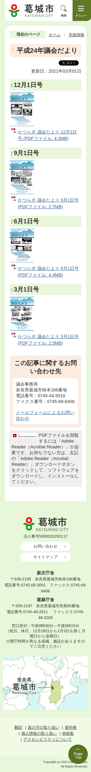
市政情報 (76, 35)
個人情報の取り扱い (39, 733)
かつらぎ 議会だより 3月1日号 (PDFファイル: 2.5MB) (48, 340)
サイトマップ (45, 557)
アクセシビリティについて (47, 739)
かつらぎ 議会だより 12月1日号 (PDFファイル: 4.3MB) (47, 135)
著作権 (70, 727)
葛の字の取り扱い (43, 727)
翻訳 (18, 727)
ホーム (55, 35)
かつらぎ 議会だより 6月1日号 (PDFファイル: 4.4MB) (48, 271)
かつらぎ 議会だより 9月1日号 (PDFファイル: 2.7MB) (48, 203)
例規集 (68, 733)
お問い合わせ (45, 546)
